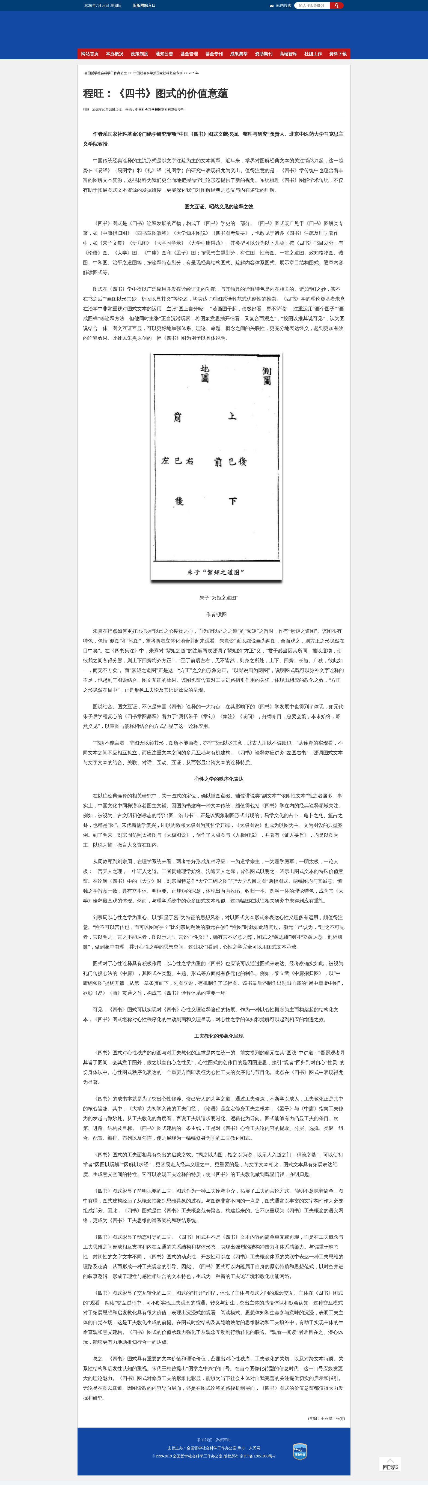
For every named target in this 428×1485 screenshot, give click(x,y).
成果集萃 (239, 54)
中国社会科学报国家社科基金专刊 (158, 73)
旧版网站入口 (144, 6)
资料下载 (338, 54)
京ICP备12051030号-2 (257, 1456)
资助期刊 (263, 54)
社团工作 (313, 54)
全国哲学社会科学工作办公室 (105, 73)
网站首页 (90, 54)
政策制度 (139, 54)
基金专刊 (214, 54)
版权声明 (223, 1440)
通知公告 (164, 54)
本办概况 (114, 54)
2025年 (194, 73)
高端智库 (288, 54)
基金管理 (189, 54)
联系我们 (205, 1440)
